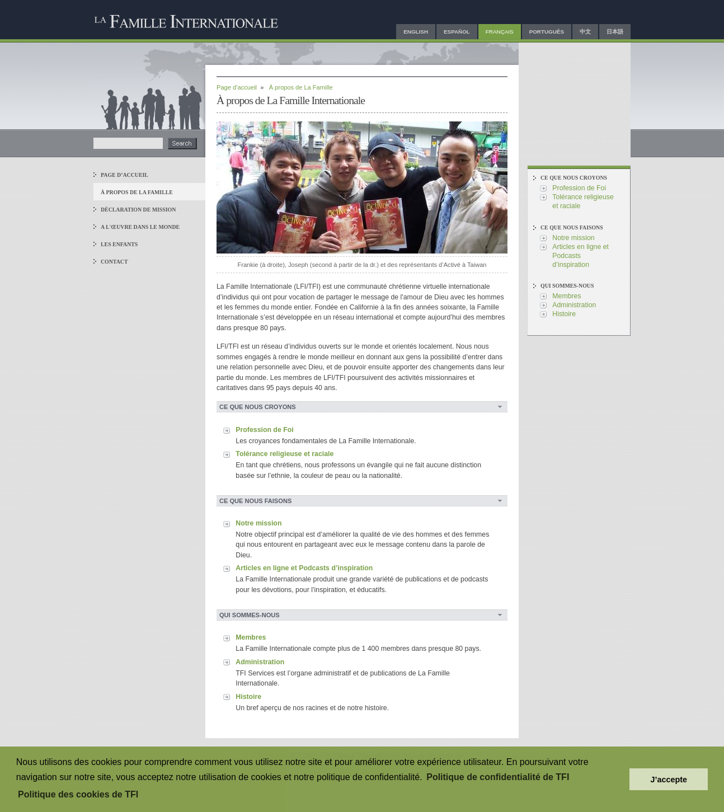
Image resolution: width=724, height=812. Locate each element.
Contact (114, 262)
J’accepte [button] (668, 779)
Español (457, 32)
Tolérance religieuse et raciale (284, 454)
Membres (251, 637)
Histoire (248, 697)
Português (546, 32)
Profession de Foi (264, 430)
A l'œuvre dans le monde (140, 227)
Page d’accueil (124, 175)
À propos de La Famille (137, 192)
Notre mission (258, 523)
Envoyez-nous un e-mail (560, 141)
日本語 (615, 32)
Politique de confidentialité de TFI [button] (497, 777)
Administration (260, 662)
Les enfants (119, 244)
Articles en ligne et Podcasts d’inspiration (304, 568)
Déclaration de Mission (138, 209)
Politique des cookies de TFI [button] (78, 794)
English (415, 32)
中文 (585, 32)
